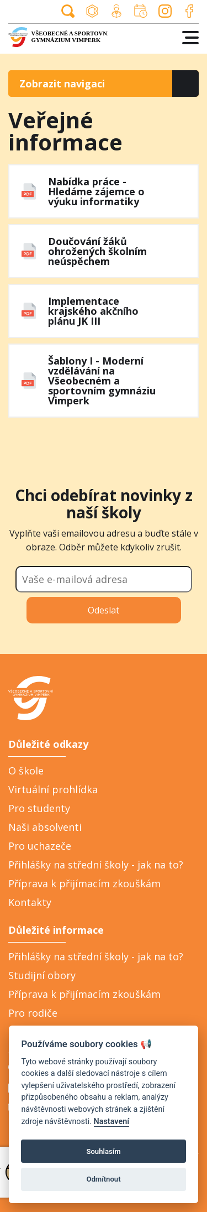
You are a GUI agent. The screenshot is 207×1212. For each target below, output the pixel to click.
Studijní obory (42, 975)
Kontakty (29, 902)
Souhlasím (103, 1151)
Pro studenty (39, 808)
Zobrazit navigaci (62, 83)
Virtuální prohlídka (53, 789)
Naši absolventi (45, 827)
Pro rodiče (32, 1012)
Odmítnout (103, 1179)
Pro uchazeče (39, 845)
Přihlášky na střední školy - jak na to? (95, 864)
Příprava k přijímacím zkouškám (84, 883)
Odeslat (103, 610)
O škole (26, 770)
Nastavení (112, 1121)
